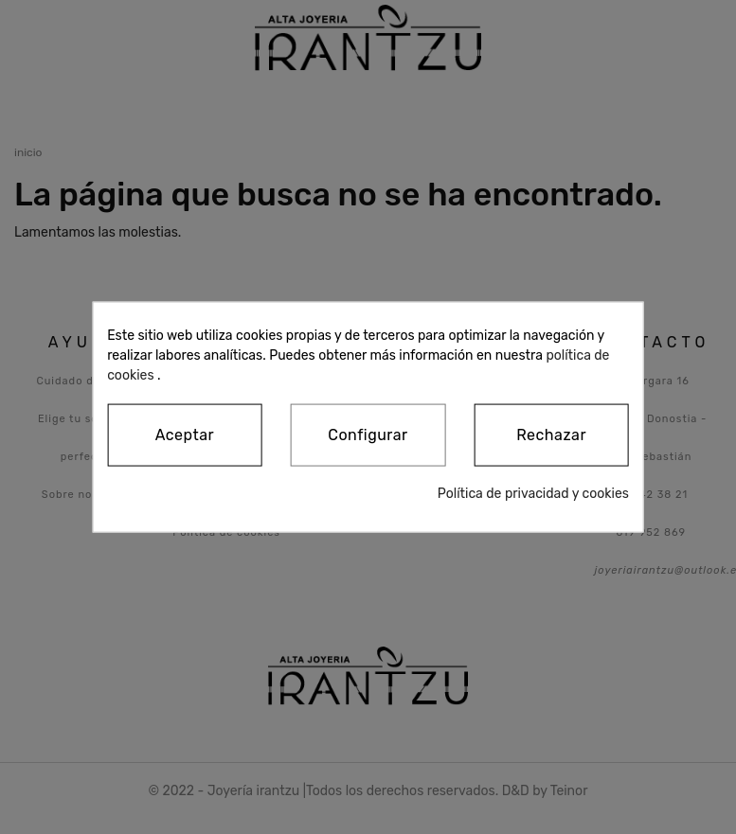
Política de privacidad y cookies (533, 494)
